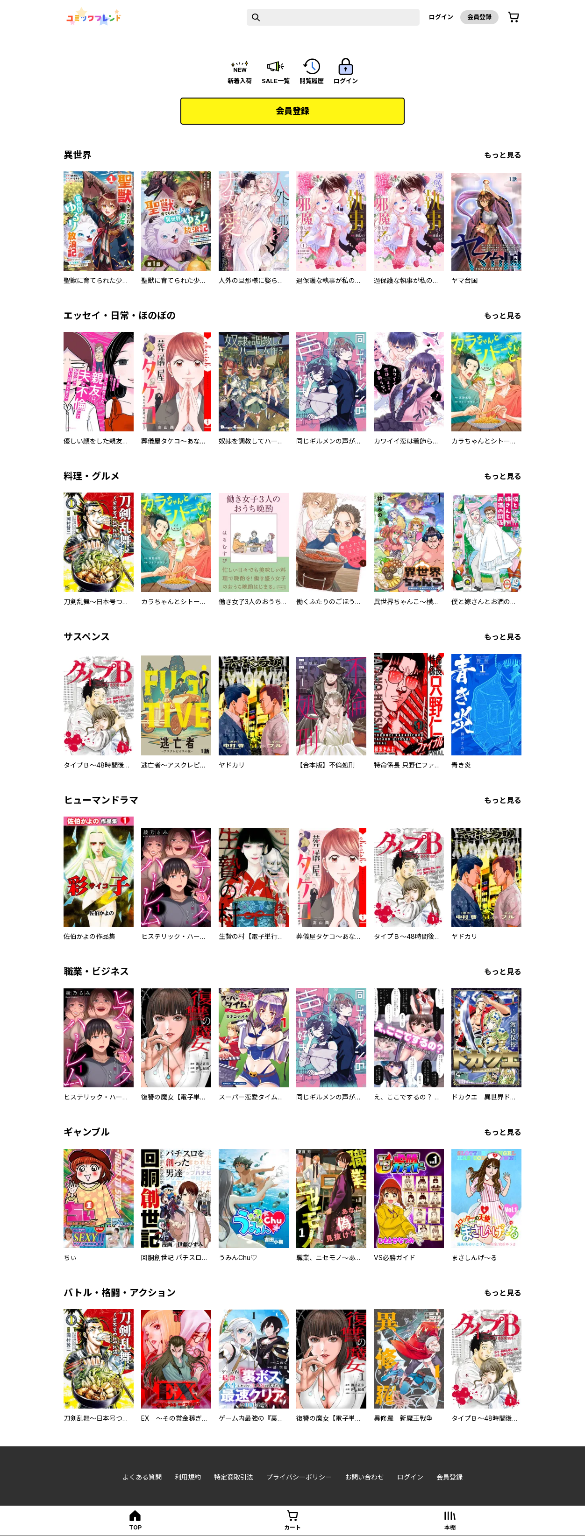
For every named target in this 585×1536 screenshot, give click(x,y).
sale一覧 (276, 81)
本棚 (450, 1527)
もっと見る (502, 155)
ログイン (441, 17)
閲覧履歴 (312, 81)
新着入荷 (240, 81)
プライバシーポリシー (299, 1477)
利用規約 (188, 1477)
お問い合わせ (364, 1477)
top (135, 1527)
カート (292, 1527)
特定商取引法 (233, 1477)
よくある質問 (142, 1477)
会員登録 (479, 17)
